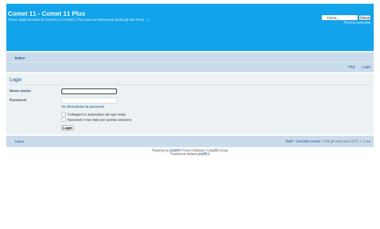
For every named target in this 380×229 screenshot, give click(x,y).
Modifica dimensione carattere (366, 57)
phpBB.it (204, 154)
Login (366, 67)
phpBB (174, 150)
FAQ (351, 67)
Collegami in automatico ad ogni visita (93, 114)
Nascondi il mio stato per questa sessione (96, 120)
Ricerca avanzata (357, 22)
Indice (20, 58)
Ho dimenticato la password (82, 106)
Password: (18, 100)
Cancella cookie (308, 141)
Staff (288, 141)
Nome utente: (20, 91)
